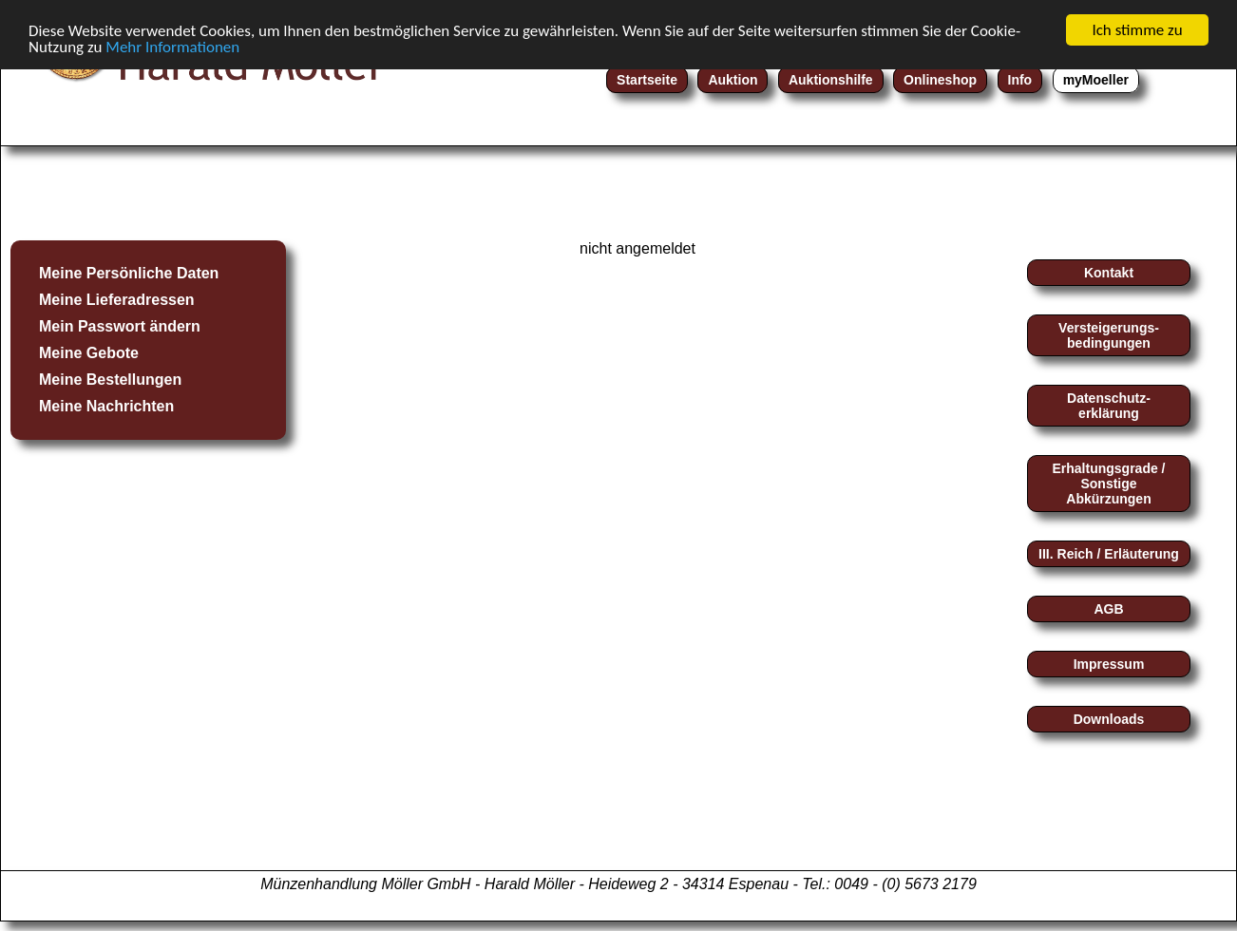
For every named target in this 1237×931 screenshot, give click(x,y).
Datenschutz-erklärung (1109, 405)
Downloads (1109, 719)
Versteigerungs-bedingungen (1108, 335)
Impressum (1109, 664)
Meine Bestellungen (110, 379)
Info (1020, 79)
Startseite (647, 79)
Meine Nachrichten (106, 406)
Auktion (732, 79)
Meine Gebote (89, 353)
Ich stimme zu (1137, 30)
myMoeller (1096, 79)
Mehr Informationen (172, 46)
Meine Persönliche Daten (129, 273)
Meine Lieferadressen (117, 300)
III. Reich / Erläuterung (1108, 553)
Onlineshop (940, 79)
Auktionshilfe (831, 79)
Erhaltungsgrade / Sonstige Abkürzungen (1108, 483)
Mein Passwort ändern (119, 326)
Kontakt (1108, 272)
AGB (1108, 609)
